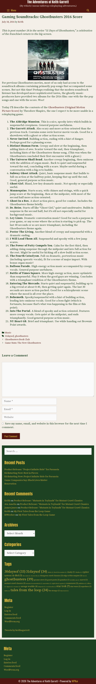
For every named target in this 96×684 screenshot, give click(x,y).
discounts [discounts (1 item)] (26, 576)
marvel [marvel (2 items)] (84, 580)
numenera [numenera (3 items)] (72, 583)
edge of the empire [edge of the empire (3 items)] (72, 575)
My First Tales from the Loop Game (32, 511)
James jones (10, 507)
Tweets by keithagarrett (17, 630)
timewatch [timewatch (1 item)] (64, 591)
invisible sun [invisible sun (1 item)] (74, 580)
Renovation (10, 483)
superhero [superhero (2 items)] (86, 587)
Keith (7, 500)
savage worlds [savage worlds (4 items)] (29, 586)
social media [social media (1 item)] (51, 587)
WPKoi (75, 681)
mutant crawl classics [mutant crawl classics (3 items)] (14, 583)
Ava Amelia (10, 504)
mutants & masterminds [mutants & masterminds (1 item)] (34, 583)
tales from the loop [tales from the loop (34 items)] (29, 590)
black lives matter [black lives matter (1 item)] (60, 572)
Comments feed (12, 618)
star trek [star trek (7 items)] (63, 586)
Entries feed (10, 614)
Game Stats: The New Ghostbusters (23, 343)
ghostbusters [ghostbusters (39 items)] (18, 579)
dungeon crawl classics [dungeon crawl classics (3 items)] (51, 575)
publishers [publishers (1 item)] (82, 583)
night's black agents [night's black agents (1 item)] (59, 583)
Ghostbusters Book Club (17, 339)
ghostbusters (21, 336)
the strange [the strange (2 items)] (54, 591)
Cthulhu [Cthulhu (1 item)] (78, 572)
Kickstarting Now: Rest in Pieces (21, 473)
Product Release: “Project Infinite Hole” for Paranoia (31, 469)
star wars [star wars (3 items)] (75, 586)
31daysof (9, 336)
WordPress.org (12, 621)
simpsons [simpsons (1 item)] (42, 587)
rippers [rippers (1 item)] (10, 587)
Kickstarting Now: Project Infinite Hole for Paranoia (31, 476)
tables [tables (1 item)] (7, 591)
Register (8, 607)
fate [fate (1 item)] (84, 576)
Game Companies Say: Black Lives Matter (25, 480)
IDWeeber (9, 514)
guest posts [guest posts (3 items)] (53, 580)
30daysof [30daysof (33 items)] (14, 571)
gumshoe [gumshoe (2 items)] (64, 580)
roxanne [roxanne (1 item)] (16, 587)
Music (8, 332)
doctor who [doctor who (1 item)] (35, 576)
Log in (7, 610)
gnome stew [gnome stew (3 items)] (40, 580)
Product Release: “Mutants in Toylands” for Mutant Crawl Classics (48, 500)
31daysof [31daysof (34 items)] (36, 571)
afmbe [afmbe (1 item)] (50, 572)
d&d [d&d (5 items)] (18, 575)
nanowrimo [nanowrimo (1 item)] (47, 583)
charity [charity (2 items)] (71, 572)
